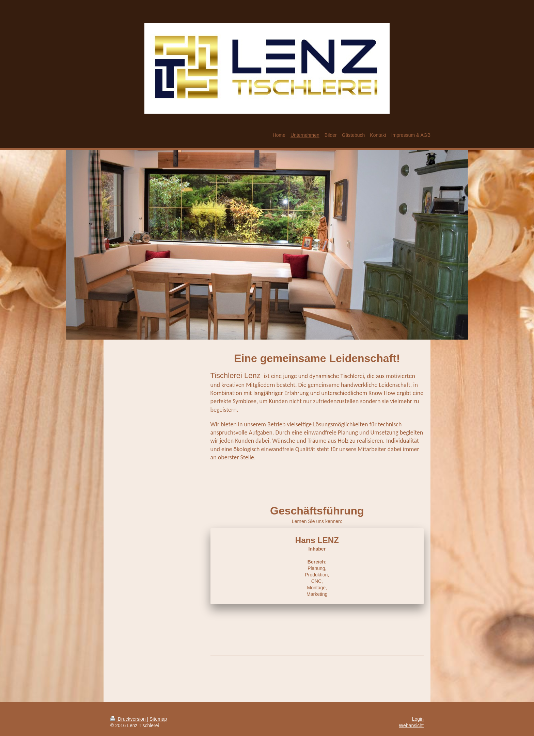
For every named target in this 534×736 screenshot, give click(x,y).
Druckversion (128, 719)
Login (418, 719)
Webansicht (411, 725)
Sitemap (158, 719)
